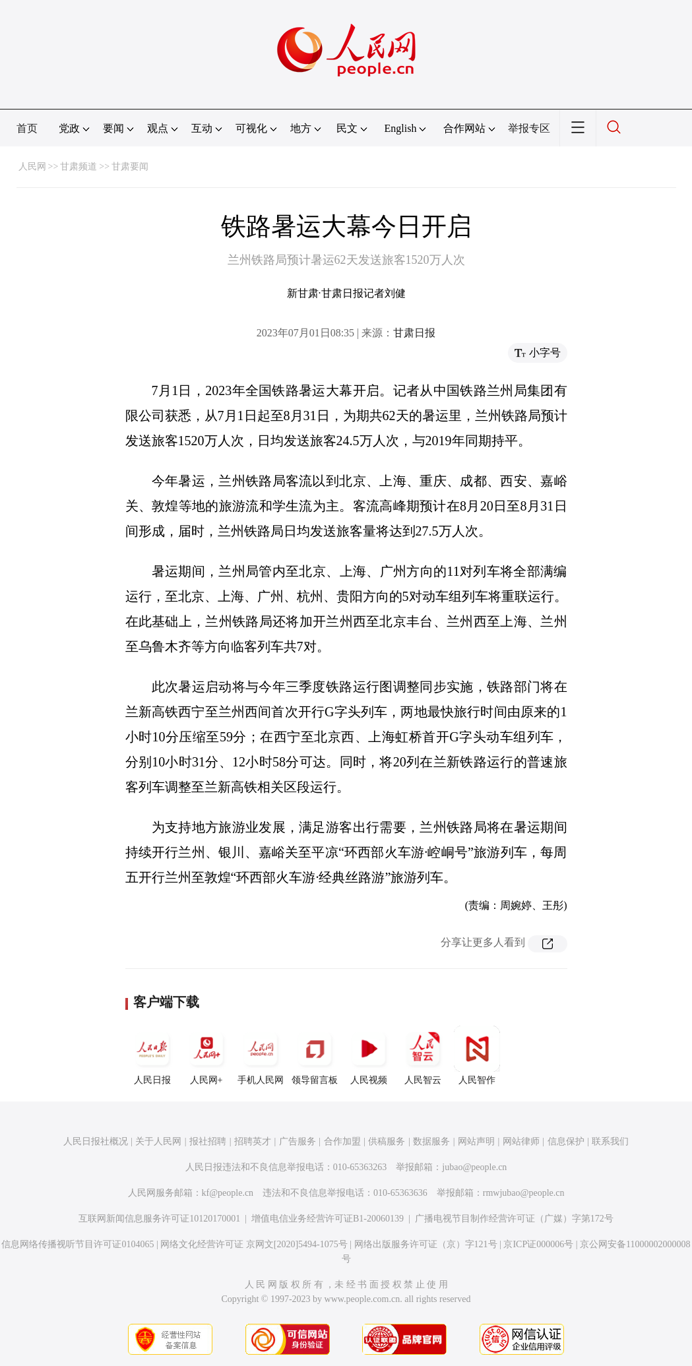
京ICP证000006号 (538, 1244)
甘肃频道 (78, 166)
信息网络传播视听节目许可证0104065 (77, 1244)
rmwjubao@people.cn (524, 1193)
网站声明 (476, 1141)
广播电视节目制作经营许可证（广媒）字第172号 (514, 1219)
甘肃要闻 (129, 166)
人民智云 (423, 1055)
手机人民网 (260, 1055)
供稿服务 (386, 1141)
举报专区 (529, 128)
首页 (27, 128)
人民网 (32, 166)
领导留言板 (315, 1055)
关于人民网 (158, 1141)
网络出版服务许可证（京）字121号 (425, 1244)
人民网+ (206, 1055)
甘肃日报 (414, 332)
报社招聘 (207, 1141)
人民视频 (369, 1055)
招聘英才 (252, 1141)
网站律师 (521, 1141)
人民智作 (477, 1055)
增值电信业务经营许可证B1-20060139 (327, 1219)
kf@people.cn (228, 1193)
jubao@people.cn (474, 1167)
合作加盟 (342, 1141)
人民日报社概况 (95, 1141)
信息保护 (566, 1141)
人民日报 (152, 1055)
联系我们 (610, 1141)
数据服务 (431, 1141)
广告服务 (297, 1141)
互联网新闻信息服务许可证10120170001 (159, 1219)
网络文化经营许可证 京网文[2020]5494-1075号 (254, 1244)
